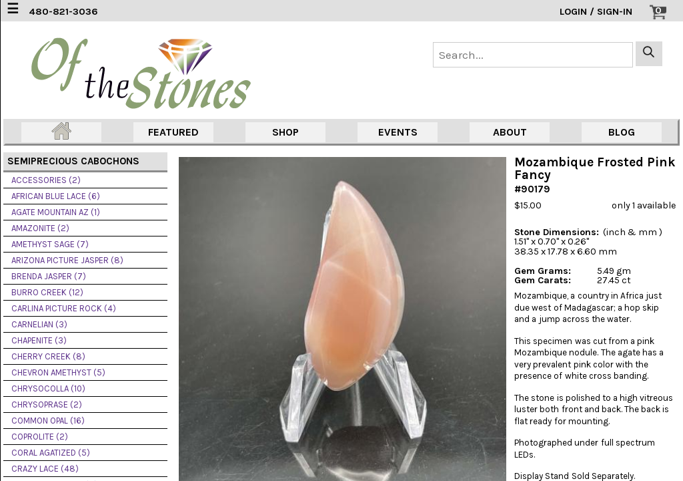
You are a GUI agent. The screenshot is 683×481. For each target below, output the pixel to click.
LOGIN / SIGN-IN (596, 11)
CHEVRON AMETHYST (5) (58, 372)
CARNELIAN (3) (39, 324)
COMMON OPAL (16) (48, 421)
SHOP (285, 132)
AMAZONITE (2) (40, 228)
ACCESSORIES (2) (46, 180)
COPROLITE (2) (39, 437)
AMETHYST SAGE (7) (50, 244)
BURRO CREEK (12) (47, 292)
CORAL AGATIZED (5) (50, 453)
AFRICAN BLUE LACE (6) (55, 196)
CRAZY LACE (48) (45, 469)
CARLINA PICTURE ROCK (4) (63, 308)
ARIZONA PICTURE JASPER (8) (67, 260)
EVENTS (398, 132)
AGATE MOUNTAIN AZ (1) (55, 212)
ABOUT (510, 132)
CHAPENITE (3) (39, 340)
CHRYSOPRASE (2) (46, 404)
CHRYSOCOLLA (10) (48, 388)
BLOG (621, 132)
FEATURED (173, 132)
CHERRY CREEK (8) (48, 356)
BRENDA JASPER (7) (48, 276)
